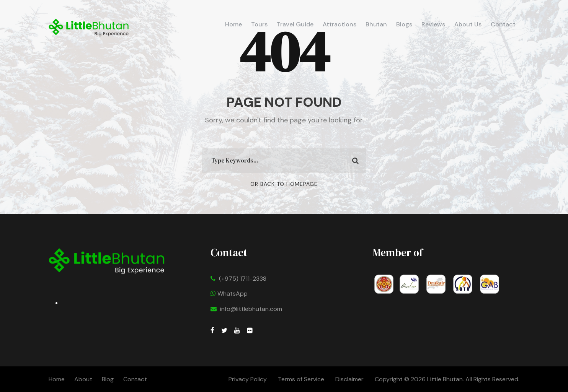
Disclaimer (350, 379)
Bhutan (376, 24)
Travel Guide (295, 24)
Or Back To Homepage (284, 184)
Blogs (404, 24)
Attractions (339, 24)
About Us (467, 24)
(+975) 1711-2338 (242, 279)
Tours (259, 24)
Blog (108, 379)
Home (233, 24)
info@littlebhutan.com (251, 309)
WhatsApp (229, 294)
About (83, 379)
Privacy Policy (248, 379)
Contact (503, 24)
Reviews (433, 24)
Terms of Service (301, 379)
